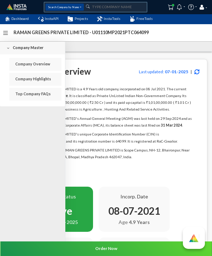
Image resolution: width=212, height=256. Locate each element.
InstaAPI (48, 19)
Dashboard (17, 19)
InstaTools (108, 19)
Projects (77, 19)
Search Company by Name (63, 7)
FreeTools (141, 19)
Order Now (106, 248)
